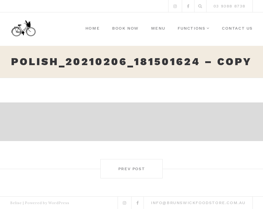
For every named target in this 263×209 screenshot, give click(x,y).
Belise (16, 203)
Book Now (125, 28)
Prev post (131, 168)
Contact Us (237, 28)
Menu (158, 28)
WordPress (58, 203)
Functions (191, 28)
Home (92, 28)
